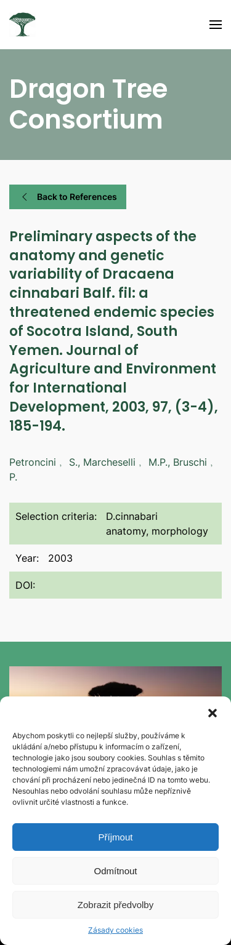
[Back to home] (22, 24)
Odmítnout (115, 871)
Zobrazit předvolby (115, 904)
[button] (212, 712)
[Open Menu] (215, 24)
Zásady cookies (115, 930)
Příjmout (116, 837)
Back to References (67, 197)
